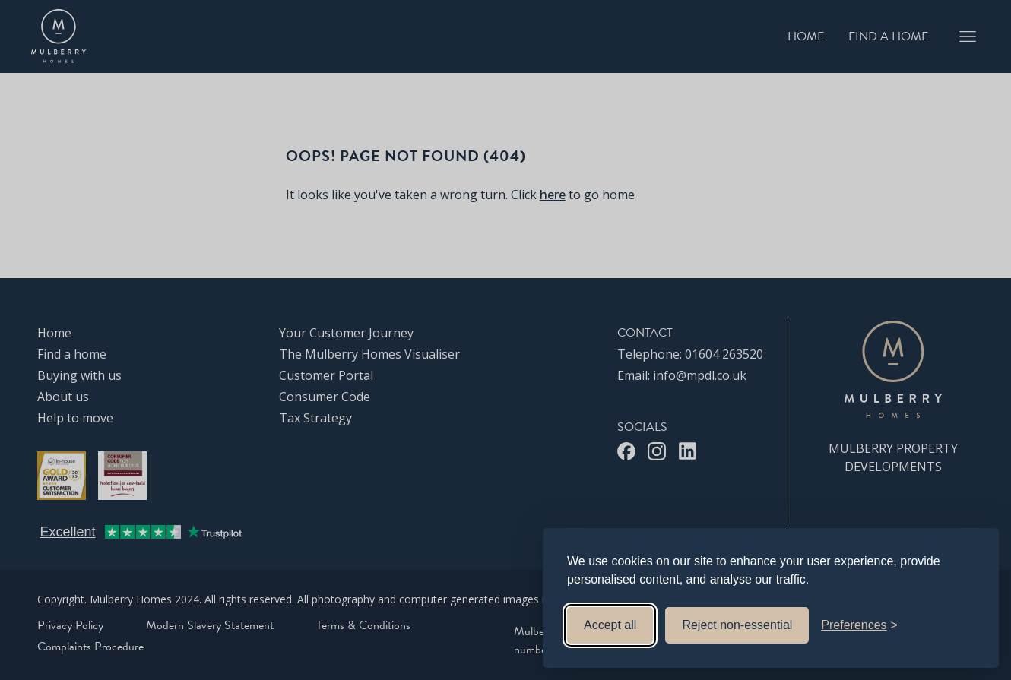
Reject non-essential (737, 624)
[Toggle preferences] (859, 625)
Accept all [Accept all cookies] (610, 624)
